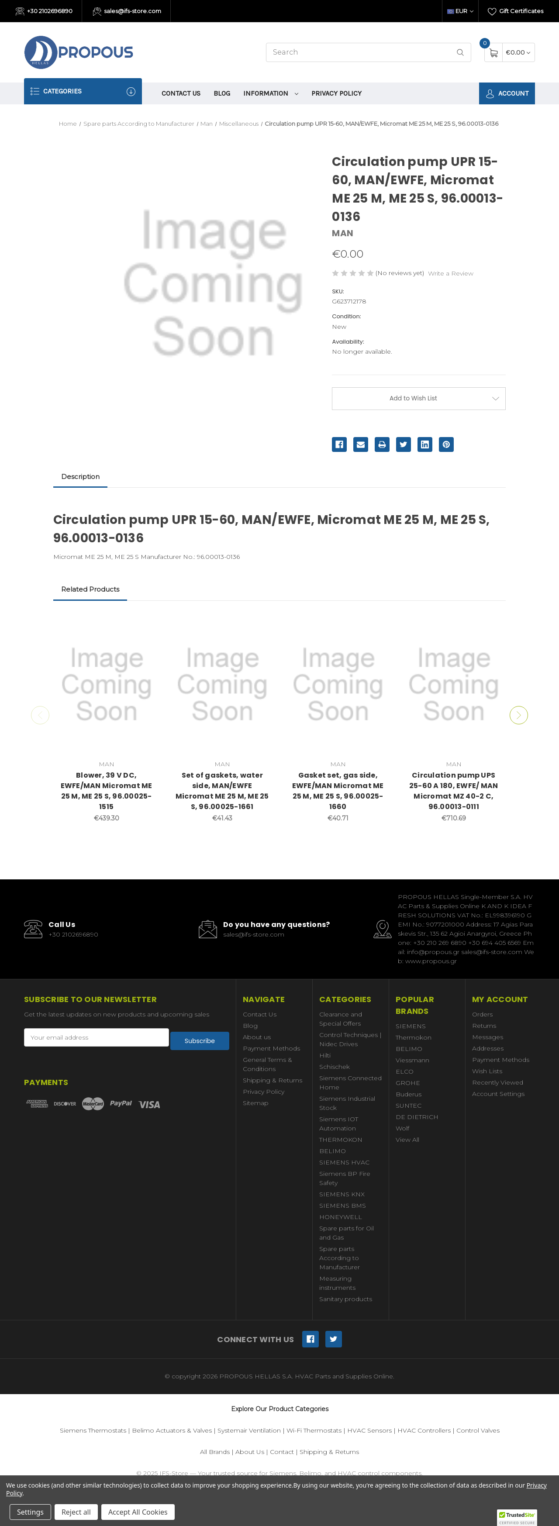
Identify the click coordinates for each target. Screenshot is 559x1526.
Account (507, 93)
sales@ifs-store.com (127, 11)
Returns (484, 1026)
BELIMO (332, 1151)
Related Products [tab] (90, 589)
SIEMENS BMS (342, 1205)
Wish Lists (487, 1071)
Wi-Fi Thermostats (314, 1430)
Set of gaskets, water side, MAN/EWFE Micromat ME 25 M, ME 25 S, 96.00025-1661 (222, 791)
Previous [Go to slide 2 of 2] (37, 715)
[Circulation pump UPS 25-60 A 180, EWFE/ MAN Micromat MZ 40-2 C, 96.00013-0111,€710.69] (453, 684)
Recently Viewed (497, 1082)
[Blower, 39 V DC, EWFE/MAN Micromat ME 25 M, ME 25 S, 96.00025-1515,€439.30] (106, 684)
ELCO (405, 1071)
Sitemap (256, 1103)
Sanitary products (345, 1299)
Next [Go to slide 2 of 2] (522, 715)
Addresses (488, 1048)
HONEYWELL (340, 1217)
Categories (83, 91)
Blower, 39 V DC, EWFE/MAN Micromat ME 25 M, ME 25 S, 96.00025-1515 (106, 791)
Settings (30, 1512)
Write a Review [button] (450, 273)
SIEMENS (411, 1026)
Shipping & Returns (272, 1080)
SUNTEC (408, 1105)
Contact (282, 1452)
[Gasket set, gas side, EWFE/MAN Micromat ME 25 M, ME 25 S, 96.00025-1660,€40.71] (338, 684)
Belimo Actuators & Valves (172, 1430)
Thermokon (413, 1037)
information (270, 93)
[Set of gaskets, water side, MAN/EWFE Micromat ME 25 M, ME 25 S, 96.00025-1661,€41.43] (222, 684)
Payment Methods (271, 1048)
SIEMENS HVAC (344, 1162)
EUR (460, 10)
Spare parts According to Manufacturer (339, 1258)
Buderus (408, 1094)
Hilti (325, 1055)
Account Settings (498, 1094)
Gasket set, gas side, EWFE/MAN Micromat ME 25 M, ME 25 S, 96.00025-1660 (338, 791)
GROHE (408, 1083)
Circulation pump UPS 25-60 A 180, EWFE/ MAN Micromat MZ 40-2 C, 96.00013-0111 (453, 791)
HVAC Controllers (424, 1430)
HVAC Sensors (369, 1430)
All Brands (215, 1452)
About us (257, 1037)
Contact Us (181, 93)
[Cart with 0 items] (518, 52)
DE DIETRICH (417, 1117)
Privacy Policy (336, 93)
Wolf (402, 1128)
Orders (482, 1014)
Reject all (76, 1512)
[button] (517, 1517)
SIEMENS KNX (342, 1194)
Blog (222, 93)
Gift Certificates (515, 11)
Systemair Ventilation (249, 1430)
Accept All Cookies (138, 1512)
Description (80, 476)
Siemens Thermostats (93, 1430)
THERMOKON (340, 1140)
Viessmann (412, 1060)
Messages (487, 1037)
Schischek (334, 1067)
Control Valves (478, 1430)
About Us (249, 1452)
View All (407, 1140)
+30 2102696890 (44, 11)
